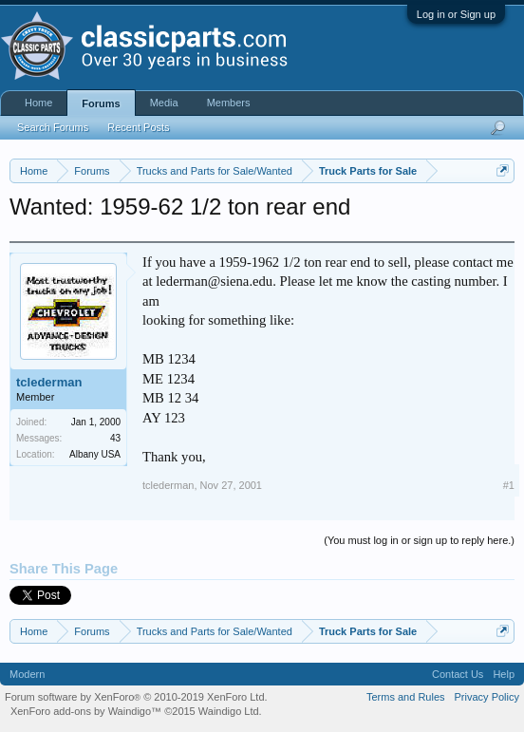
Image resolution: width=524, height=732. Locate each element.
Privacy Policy (487, 697)
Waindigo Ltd (228, 711)
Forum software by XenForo (136, 697)
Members (229, 102)
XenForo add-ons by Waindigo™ (85, 711)
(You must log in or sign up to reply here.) (419, 540)
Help (504, 674)
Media (164, 102)
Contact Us (457, 674)
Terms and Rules (405, 697)
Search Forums (52, 127)
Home (38, 102)
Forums (101, 103)
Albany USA (95, 454)
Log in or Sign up (456, 14)
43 (115, 438)
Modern (27, 674)
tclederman (49, 382)
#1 (509, 485)
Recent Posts (138, 127)
